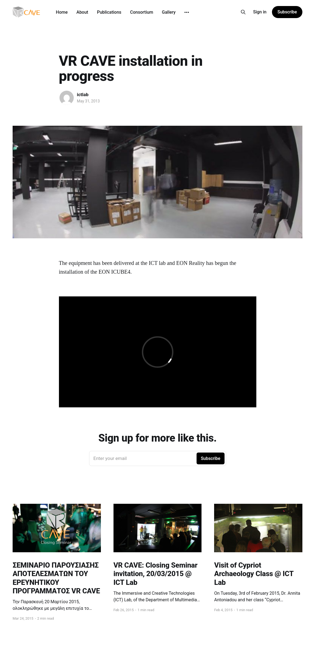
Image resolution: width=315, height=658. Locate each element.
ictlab (83, 94)
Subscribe (287, 12)
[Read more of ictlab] (66, 97)
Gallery (169, 12)
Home (62, 12)
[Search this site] (243, 12)
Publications (109, 12)
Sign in (259, 12)
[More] (187, 12)
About (82, 12)
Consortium (141, 12)
